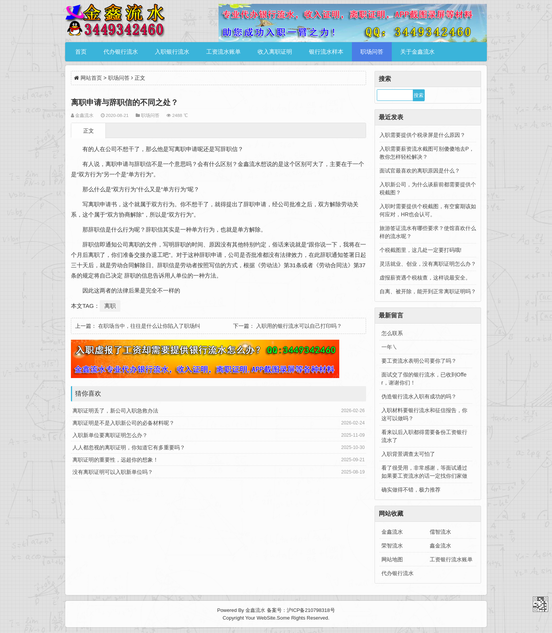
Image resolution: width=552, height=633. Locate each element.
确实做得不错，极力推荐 (410, 490)
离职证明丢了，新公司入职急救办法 (115, 411)
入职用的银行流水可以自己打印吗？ (299, 326)
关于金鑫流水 (417, 51)
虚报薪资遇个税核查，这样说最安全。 (425, 278)
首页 (81, 51)
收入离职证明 (275, 51)
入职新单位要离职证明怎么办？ (110, 435)
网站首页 (91, 78)
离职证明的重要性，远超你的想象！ (115, 460)
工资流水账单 (223, 51)
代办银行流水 (121, 51)
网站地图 (392, 559)
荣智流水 (392, 546)
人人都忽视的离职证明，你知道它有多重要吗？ (128, 447)
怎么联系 (392, 333)
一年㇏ (389, 347)
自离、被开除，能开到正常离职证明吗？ (428, 291)
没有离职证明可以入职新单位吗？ (112, 472)
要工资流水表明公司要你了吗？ (419, 361)
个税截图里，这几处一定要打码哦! (421, 250)
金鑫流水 (392, 532)
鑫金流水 (440, 546)
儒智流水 (440, 532)
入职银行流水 (172, 51)
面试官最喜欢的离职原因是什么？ (420, 171)
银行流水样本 (326, 51)
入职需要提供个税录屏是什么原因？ (422, 135)
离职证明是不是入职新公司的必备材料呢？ (123, 423)
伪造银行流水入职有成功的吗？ (419, 396)
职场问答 (371, 51)
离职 (110, 306)
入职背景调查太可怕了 (408, 454)
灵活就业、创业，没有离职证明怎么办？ (428, 264)
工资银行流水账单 (451, 559)
